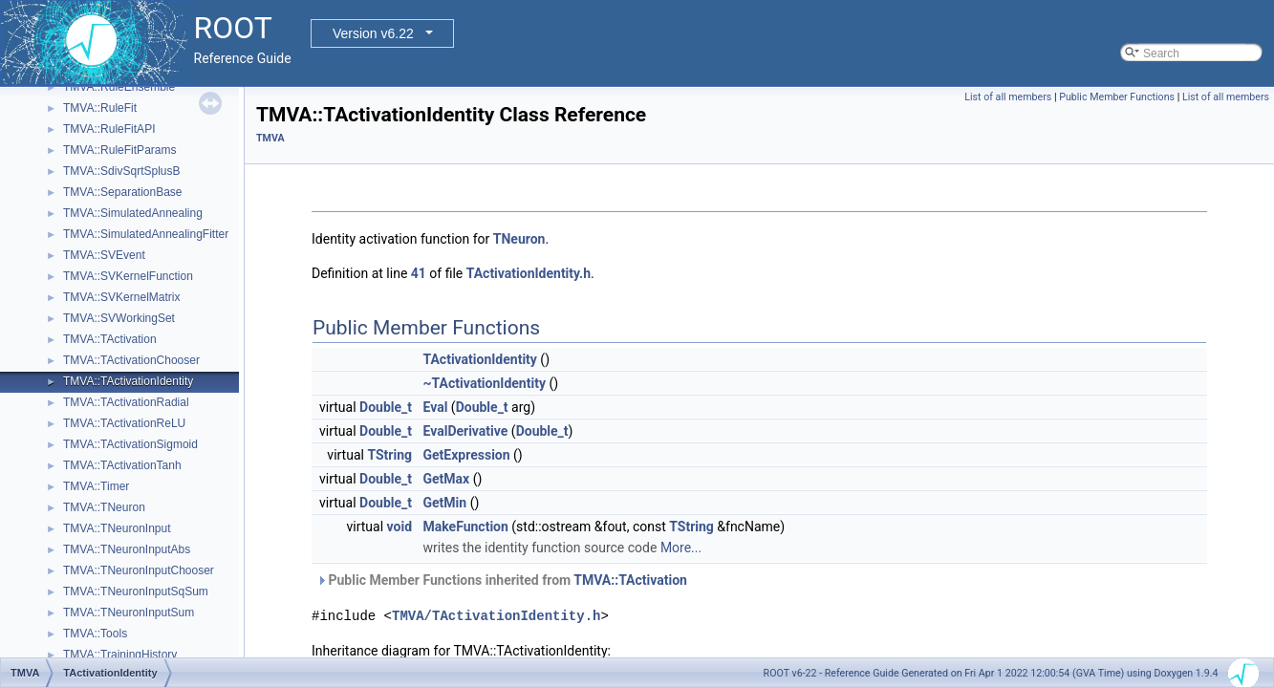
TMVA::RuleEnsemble (119, 87)
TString (389, 454)
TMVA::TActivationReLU (124, 423)
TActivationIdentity (480, 359)
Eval (435, 407)
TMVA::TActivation (110, 339)
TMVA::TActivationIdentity (128, 381)
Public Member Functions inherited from (501, 580)
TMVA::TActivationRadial (126, 402)
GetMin (445, 502)
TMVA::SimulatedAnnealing (133, 213)
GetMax (446, 478)
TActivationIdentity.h (528, 273)
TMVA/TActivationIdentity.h (496, 616)
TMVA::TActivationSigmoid (130, 444)
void (399, 526)
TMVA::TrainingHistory (120, 654)
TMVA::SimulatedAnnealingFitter (145, 234)
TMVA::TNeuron (104, 507)
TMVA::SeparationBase (123, 192)
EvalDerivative (465, 431)
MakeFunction (465, 526)
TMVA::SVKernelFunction (128, 276)
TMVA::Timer (96, 486)
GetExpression (466, 454)
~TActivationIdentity (484, 383)
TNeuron (519, 239)
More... (681, 547)
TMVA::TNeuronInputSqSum (135, 591)
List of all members (1007, 97)
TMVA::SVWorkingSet (119, 318)
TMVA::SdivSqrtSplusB (121, 171)
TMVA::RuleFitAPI (109, 129)
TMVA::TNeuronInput (117, 528)
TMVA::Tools (95, 633)
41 (418, 273)
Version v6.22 (373, 33)
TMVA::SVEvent (104, 255)
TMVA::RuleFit (100, 108)
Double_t (385, 407)
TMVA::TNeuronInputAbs (126, 549)
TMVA (270, 138)
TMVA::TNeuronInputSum (128, 612)
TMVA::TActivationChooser (131, 360)
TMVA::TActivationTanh (122, 465)
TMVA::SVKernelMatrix (121, 297)
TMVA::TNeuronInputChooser (138, 570)
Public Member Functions (1117, 97)
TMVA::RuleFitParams (119, 150)
